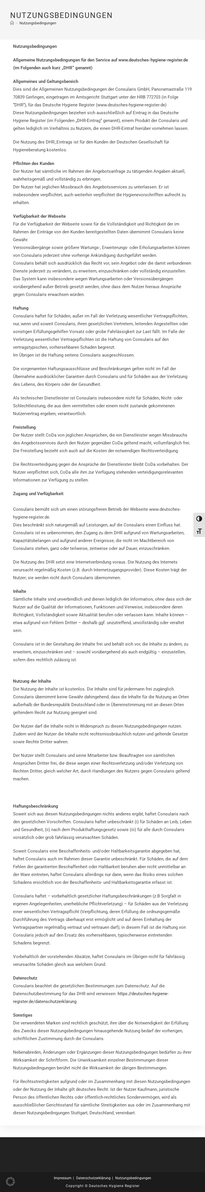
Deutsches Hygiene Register (114, 1186)
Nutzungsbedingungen (37, 23)
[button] (10, 1181)
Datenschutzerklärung (93, 1178)
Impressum (63, 1178)
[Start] (12, 23)
